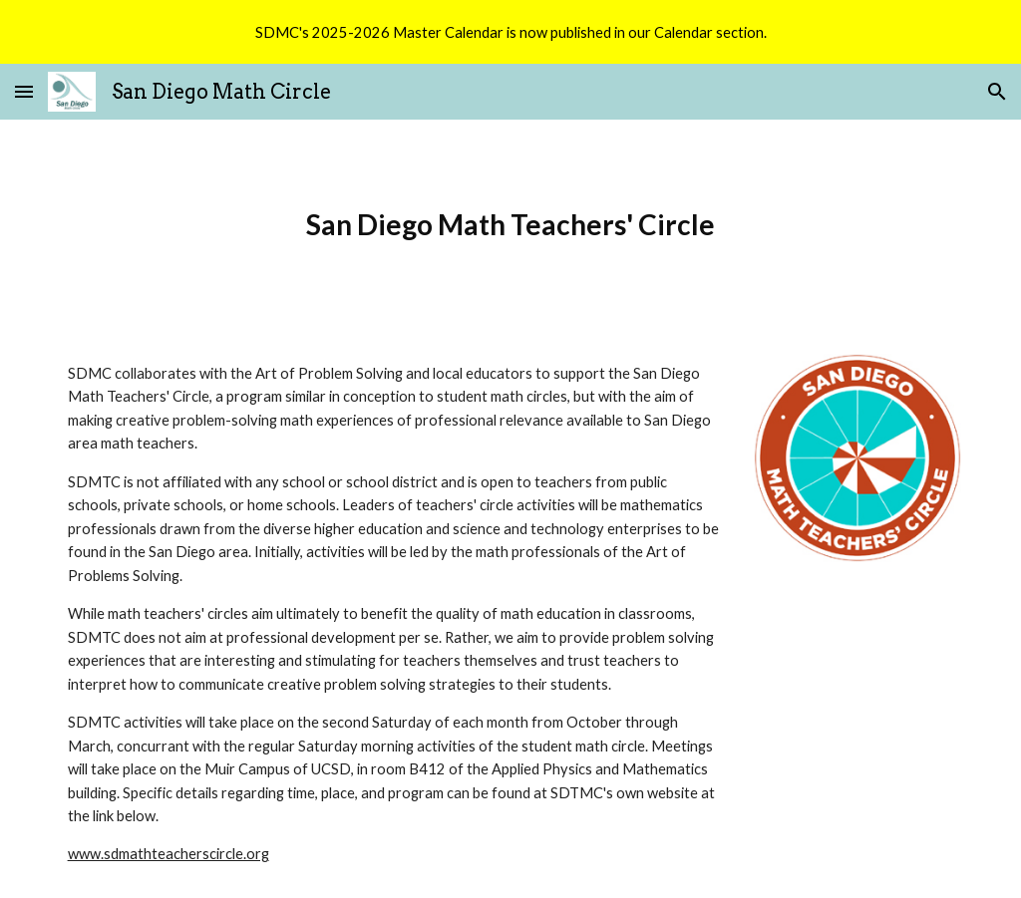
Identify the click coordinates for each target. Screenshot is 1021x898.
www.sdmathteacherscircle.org (168, 853)
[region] (510, 32)
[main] (511, 224)
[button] (24, 91)
